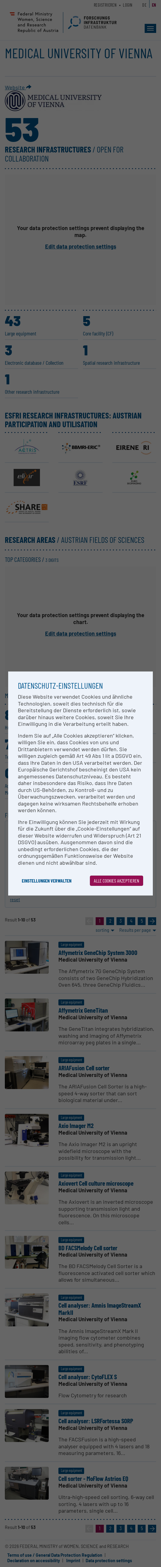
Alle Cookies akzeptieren (116, 880)
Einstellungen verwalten (46, 880)
